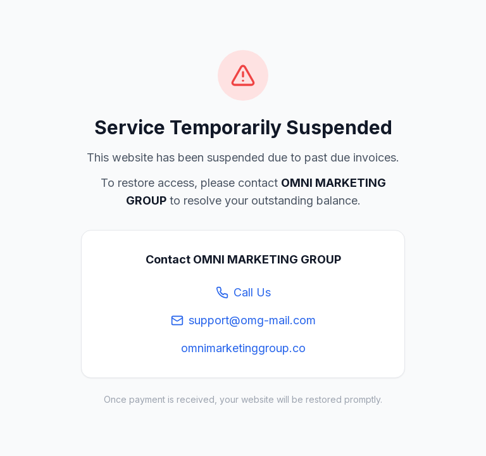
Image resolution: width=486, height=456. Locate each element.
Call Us (243, 292)
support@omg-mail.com (243, 320)
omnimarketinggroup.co (243, 348)
